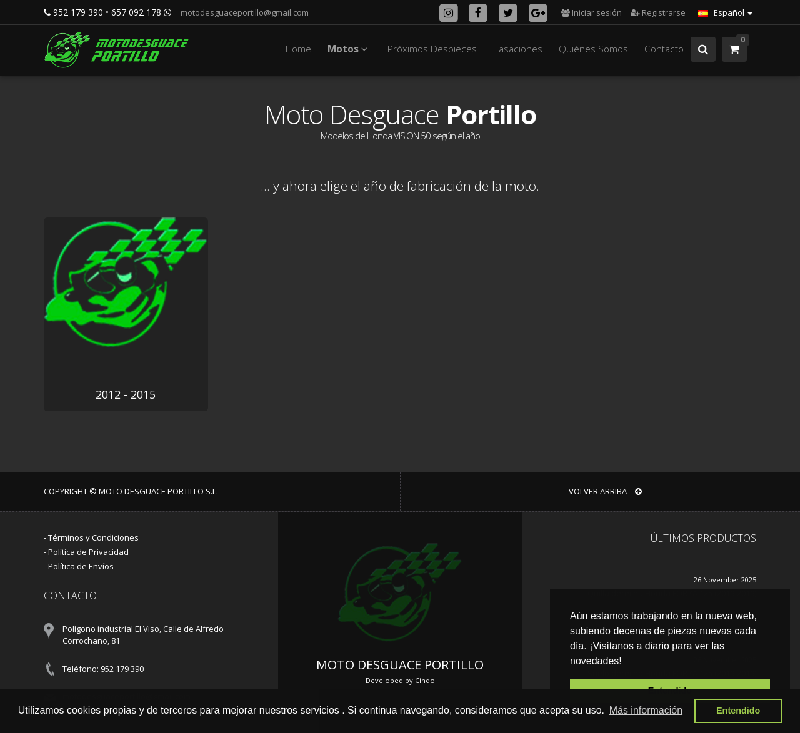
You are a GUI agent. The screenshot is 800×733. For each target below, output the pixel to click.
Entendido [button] (738, 711)
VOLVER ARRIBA (605, 491)
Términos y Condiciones (93, 537)
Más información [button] (645, 710)
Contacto (664, 49)
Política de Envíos (81, 566)
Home (298, 49)
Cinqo (425, 680)
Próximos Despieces (432, 49)
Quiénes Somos (593, 49)
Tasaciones (517, 49)
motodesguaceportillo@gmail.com (244, 12)
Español (725, 12)
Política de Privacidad (88, 551)
